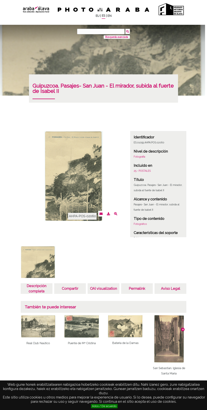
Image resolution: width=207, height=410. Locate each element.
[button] (183, 329)
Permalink (137, 288)
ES (103, 15)
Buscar (127, 31)
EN (109, 16)
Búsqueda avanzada (116, 37)
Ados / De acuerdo (104, 406)
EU (97, 16)
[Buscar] (101, 31)
